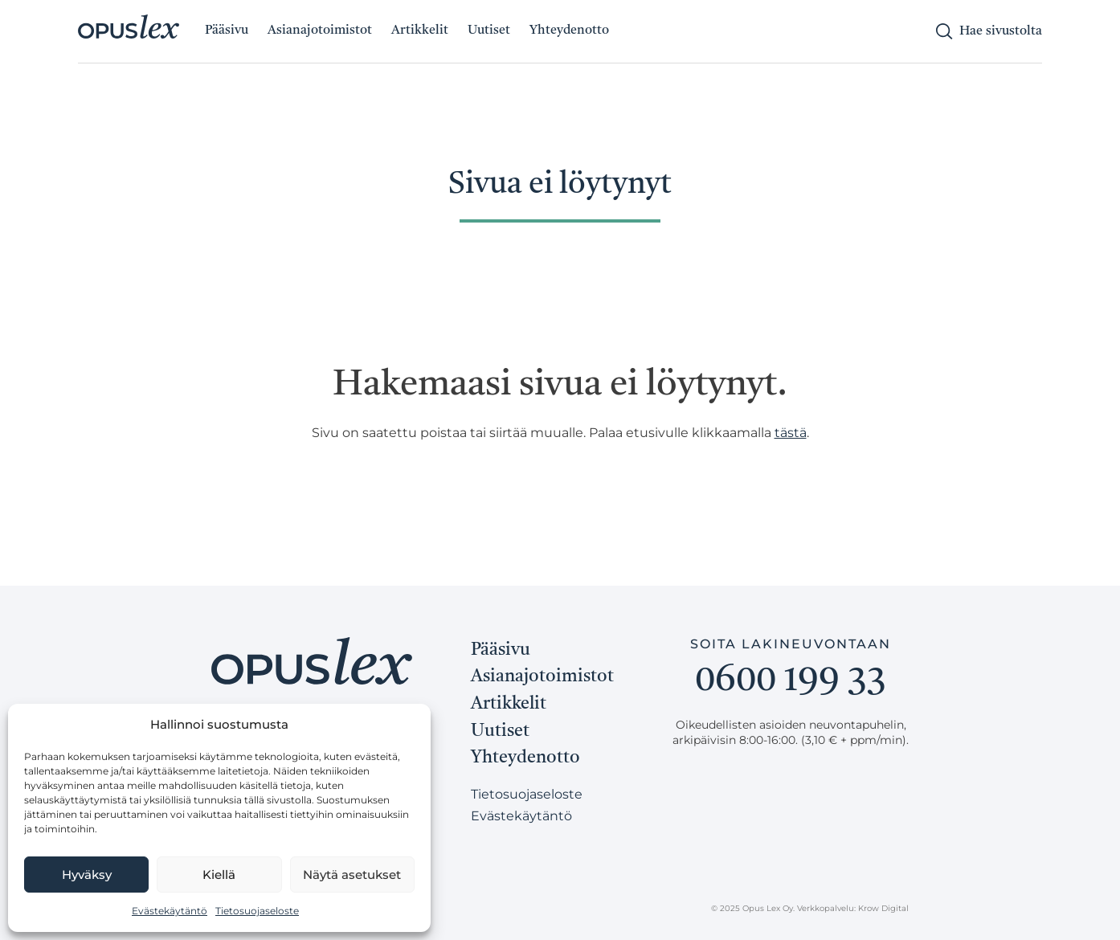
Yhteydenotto (569, 30)
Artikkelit (419, 30)
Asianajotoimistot (320, 30)
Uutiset (489, 30)
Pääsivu (226, 30)
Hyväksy (87, 874)
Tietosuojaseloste (257, 911)
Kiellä (218, 874)
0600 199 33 (790, 681)
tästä (791, 432)
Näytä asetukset (352, 874)
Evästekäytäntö (169, 911)
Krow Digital (883, 908)
